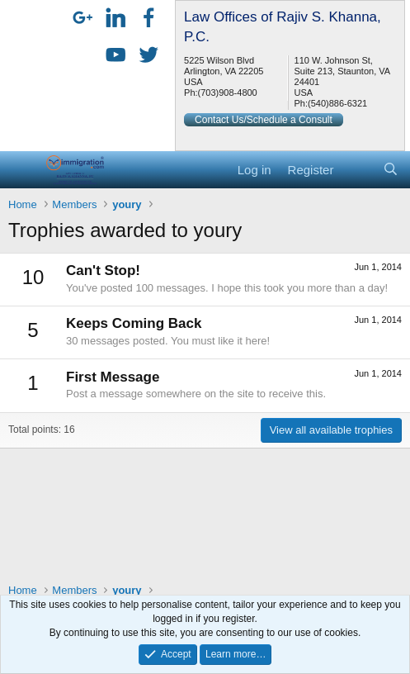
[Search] (391, 169)
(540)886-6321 (337, 103)
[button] (22, 169)
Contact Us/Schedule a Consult (263, 120)
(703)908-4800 (227, 92)
